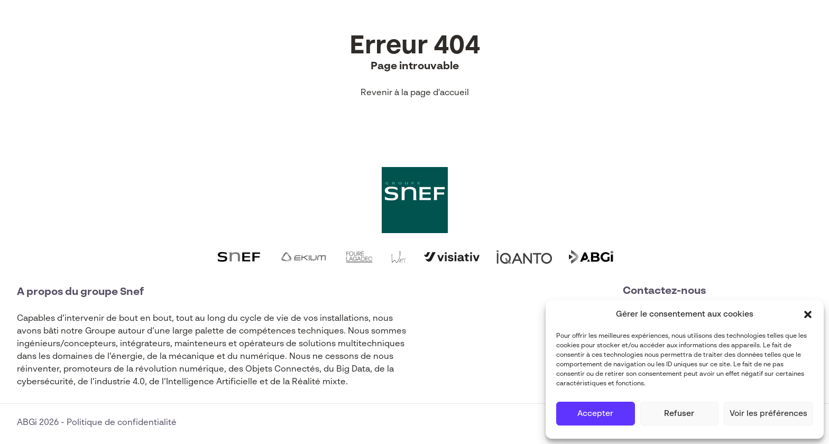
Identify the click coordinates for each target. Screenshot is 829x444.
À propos (422, 25)
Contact (545, 25)
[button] (808, 314)
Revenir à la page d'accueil (415, 93)
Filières (218, 25)
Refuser (679, 414)
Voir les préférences (768, 414)
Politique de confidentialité (122, 423)
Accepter (595, 414)
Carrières (485, 25)
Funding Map (352, 25)
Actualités (279, 25)
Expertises (157, 25)
